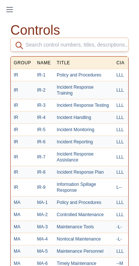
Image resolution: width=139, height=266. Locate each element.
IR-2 (41, 90)
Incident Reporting (75, 141)
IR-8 (41, 172)
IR (16, 75)
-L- (119, 226)
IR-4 (41, 117)
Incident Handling (74, 117)
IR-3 (41, 105)
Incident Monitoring (75, 129)
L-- (119, 187)
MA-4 (42, 239)
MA (17, 202)
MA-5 (42, 251)
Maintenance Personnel (80, 251)
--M (119, 263)
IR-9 (41, 187)
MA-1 (42, 202)
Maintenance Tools (75, 226)
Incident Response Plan (80, 172)
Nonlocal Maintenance (79, 239)
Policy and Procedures (79, 75)
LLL (120, 75)
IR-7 (41, 157)
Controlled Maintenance (80, 214)
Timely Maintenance (76, 263)
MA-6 (42, 263)
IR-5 (41, 129)
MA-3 (42, 226)
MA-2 (42, 214)
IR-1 (41, 75)
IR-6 (41, 141)
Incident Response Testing (83, 105)
